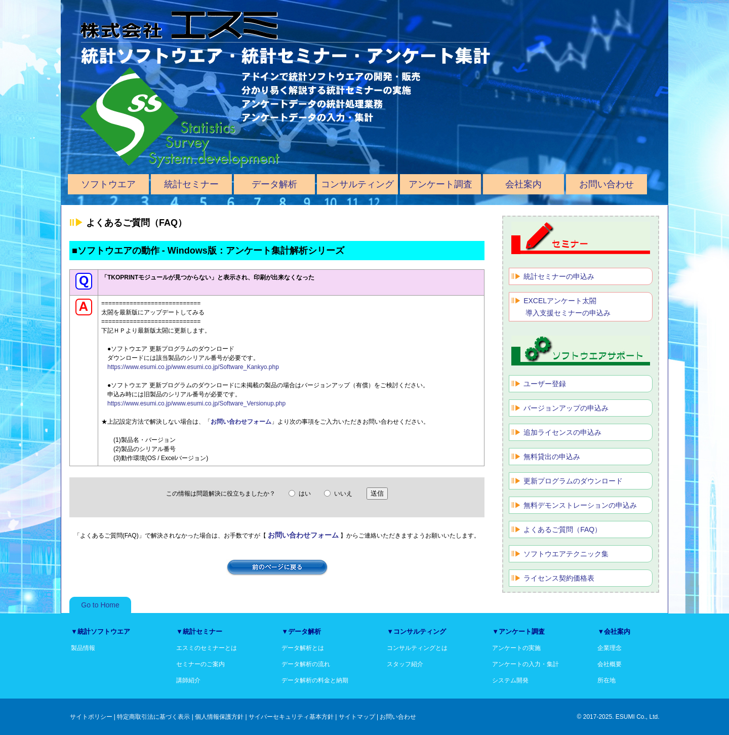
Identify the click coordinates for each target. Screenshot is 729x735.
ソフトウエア (108, 184)
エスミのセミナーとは (206, 647)
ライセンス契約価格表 (558, 578)
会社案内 (523, 184)
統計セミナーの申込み (558, 276)
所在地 (606, 680)
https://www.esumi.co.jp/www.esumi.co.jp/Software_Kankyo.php (193, 367)
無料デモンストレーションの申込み (580, 505)
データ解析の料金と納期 (314, 680)
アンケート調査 (440, 184)
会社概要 (609, 664)
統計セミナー (191, 184)
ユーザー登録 (544, 384)
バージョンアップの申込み (566, 408)
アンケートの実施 (516, 647)
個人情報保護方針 (219, 716)
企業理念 (609, 647)
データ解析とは (302, 647)
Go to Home (100, 605)
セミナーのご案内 (200, 664)
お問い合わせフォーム (241, 421)
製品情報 (83, 647)
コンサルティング (357, 184)
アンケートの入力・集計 (525, 664)
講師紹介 (188, 680)
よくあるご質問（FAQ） (562, 529)
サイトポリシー (91, 716)
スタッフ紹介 (405, 664)
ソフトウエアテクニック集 (566, 554)
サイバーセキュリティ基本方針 (291, 716)
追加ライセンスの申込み (562, 432)
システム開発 (510, 680)
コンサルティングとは (417, 647)
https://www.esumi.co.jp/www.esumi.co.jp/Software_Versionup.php (196, 403)
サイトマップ (357, 716)
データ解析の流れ (305, 664)
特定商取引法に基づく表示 (153, 716)
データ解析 (274, 184)
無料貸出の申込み (551, 457)
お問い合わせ (606, 184)
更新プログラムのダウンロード (573, 481)
